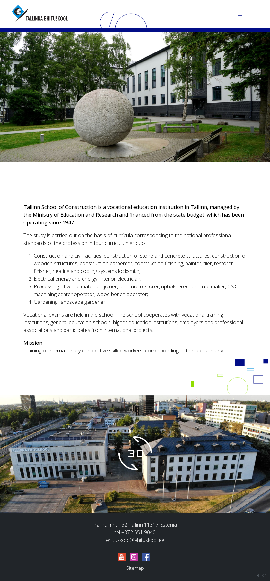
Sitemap (135, 568)
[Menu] (254, 14)
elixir (261, 575)
